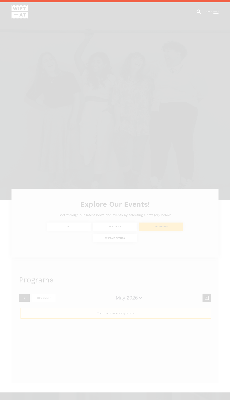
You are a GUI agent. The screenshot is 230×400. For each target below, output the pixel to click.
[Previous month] (24, 298)
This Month (44, 297)
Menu (209, 11)
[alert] (115, 313)
